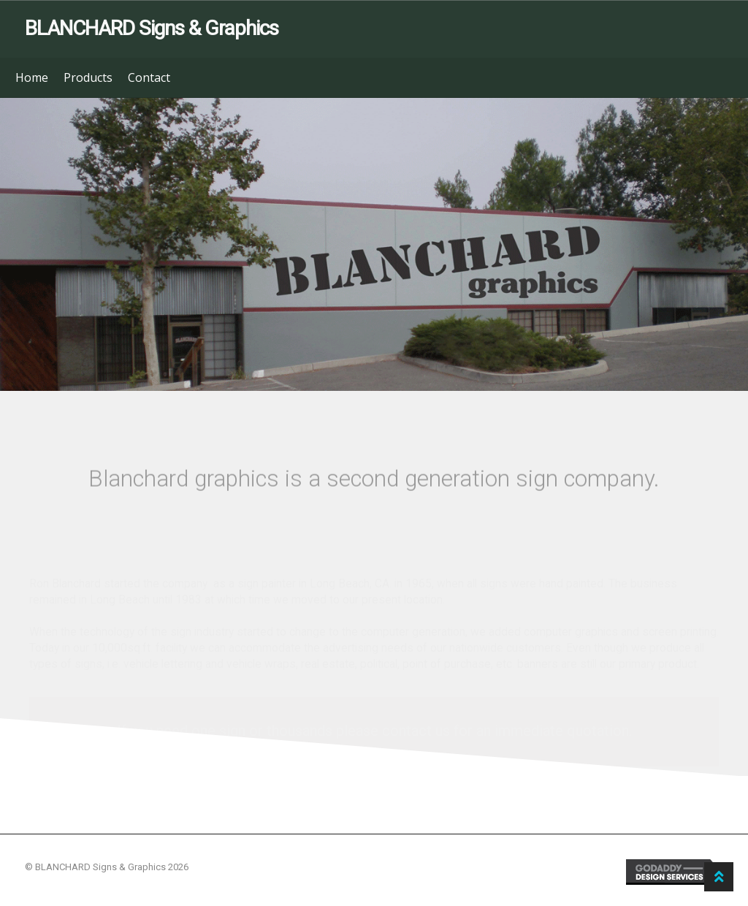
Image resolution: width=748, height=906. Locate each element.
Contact (149, 77)
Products (88, 77)
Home (31, 77)
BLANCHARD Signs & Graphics (151, 28)
